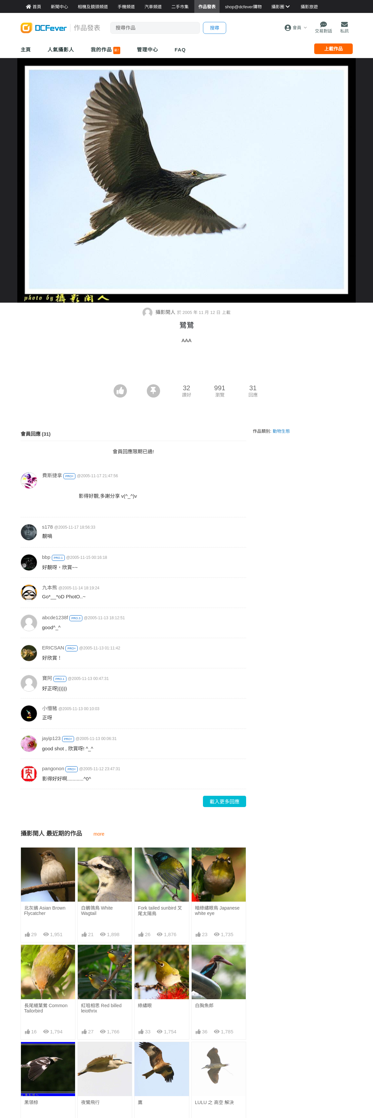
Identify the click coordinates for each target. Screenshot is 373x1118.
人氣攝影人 (60, 49)
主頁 (26, 49)
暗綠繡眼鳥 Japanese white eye (217, 910)
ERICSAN (53, 647)
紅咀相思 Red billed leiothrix (101, 1008)
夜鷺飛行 (90, 1102)
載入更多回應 (224, 801)
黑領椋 (31, 1102)
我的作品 (105, 50)
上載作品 (333, 48)
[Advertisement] (187, 366)
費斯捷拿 (52, 475)
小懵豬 (49, 708)
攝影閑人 (159, 312)
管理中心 (147, 49)
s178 (47, 527)
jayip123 (51, 738)
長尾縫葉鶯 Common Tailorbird (46, 1008)
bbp (46, 557)
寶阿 (47, 678)
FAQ (180, 49)
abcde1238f (55, 617)
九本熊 (49, 587)
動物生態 (281, 431)
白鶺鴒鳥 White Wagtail (97, 910)
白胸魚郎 (204, 1005)
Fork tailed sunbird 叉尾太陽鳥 (160, 910)
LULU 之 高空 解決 (214, 1102)
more (99, 834)
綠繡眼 (145, 1005)
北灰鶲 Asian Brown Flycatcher (44, 910)
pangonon (53, 768)
